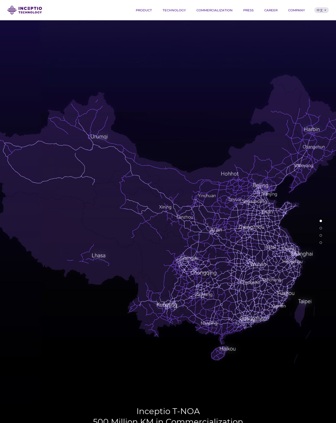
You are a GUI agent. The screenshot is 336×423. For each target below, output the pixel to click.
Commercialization (214, 10)
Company (296, 10)
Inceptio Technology (24, 10)
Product (144, 10)
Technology (174, 10)
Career (271, 10)
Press (248, 10)
